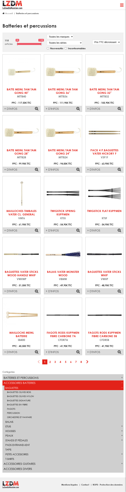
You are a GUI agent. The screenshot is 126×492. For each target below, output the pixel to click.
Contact (85, 484)
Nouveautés (56, 48)
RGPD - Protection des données (108, 484)
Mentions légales (69, 484)
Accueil (9, 13)
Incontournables (77, 48)
